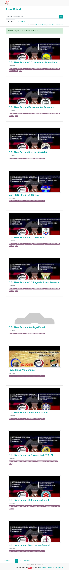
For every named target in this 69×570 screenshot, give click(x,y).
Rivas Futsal (13, 9)
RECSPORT (12, 68)
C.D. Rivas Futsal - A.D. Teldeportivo (27, 237)
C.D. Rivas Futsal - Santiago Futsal (27, 327)
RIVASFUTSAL (20, 68)
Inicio (10, 21)
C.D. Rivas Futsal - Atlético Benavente (28, 412)
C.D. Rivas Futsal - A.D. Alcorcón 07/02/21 (31, 455)
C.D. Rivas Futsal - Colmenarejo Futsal (29, 500)
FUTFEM (15, 71)
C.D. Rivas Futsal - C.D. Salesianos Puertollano (33, 62)
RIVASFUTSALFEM (38, 68)
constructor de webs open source (51, 567)
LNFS (10, 71)
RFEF (20, 71)
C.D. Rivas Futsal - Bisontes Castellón (28, 152)
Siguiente (26, 560)
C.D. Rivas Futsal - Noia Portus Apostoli (29, 545)
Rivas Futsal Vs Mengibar (22, 370)
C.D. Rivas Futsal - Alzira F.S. (24, 195)
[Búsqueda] (61, 16)
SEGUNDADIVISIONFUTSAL (52, 68)
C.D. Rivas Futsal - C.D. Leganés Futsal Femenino (34, 282)
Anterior (7, 560)
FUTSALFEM (28, 68)
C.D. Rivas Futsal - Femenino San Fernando (31, 107)
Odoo (29, 567)
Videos (21, 22)
